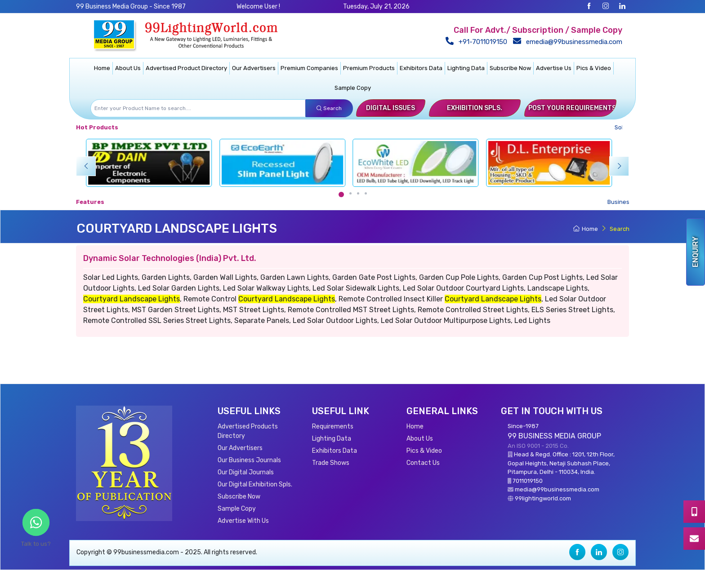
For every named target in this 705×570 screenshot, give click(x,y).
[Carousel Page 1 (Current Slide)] (341, 194)
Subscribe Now (510, 68)
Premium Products (369, 68)
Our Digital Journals (246, 472)
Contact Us (423, 463)
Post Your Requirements (572, 108)
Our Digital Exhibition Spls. (255, 484)
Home (102, 68)
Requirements (332, 426)
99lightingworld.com (543, 498)
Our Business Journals (249, 460)
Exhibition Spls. (474, 108)
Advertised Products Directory (248, 431)
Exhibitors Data (421, 68)
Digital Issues (390, 108)
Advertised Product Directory (186, 68)
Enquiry (695, 252)
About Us (128, 68)
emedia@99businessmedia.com (569, 42)
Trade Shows (330, 463)
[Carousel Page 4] (366, 193)
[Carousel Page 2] (350, 193)
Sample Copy (353, 87)
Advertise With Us (243, 521)
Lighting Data (466, 68)
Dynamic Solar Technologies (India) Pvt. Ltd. (169, 258)
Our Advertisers (254, 68)
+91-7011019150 (478, 42)
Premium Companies (309, 68)
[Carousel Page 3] (358, 193)
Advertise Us (553, 68)
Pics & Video (593, 68)
